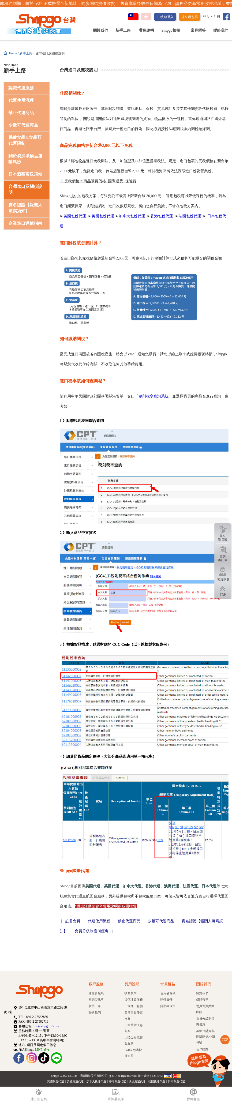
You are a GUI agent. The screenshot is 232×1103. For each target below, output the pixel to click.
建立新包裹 (189, 17)
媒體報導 (202, 999)
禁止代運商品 (21, 112)
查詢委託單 (96, 999)
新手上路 (123, 30)
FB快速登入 (165, 17)
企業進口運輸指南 (25, 223)
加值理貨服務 (133, 999)
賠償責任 (166, 999)
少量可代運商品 (23, 125)
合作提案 (202, 1049)
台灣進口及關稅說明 (25, 189)
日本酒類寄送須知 (25, 174)
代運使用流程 (21, 100)
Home (13, 53)
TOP (225, 1039)
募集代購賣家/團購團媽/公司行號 (205, 1036)
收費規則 (130, 993)
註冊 (217, 17)
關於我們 (100, 30)
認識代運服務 (21, 88)
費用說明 (146, 30)
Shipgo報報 (172, 30)
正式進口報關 (133, 1006)
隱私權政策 (168, 1006)
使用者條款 (168, 993)
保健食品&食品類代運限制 (24, 140)
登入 (206, 17)
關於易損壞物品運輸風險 (25, 159)
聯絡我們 (220, 30)
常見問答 (198, 30)
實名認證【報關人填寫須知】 (25, 208)
